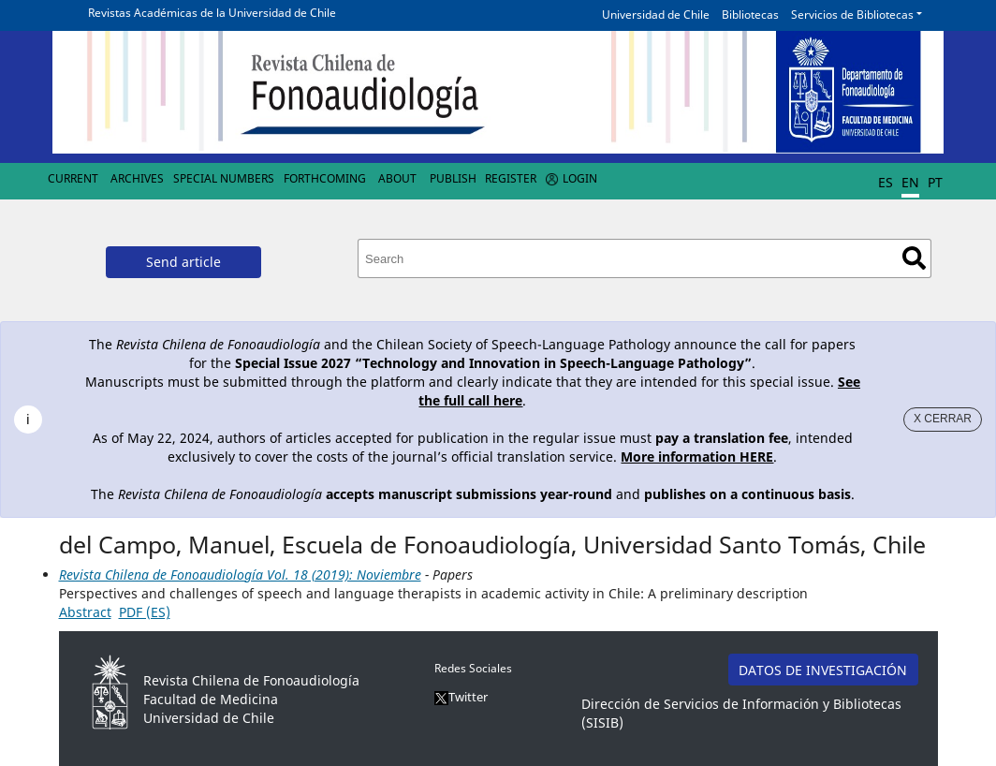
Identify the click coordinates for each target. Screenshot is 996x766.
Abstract (85, 612)
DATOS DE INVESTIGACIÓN (823, 670)
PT (935, 182)
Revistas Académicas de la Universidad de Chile (212, 13)
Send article (183, 262)
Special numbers (223, 178)
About (397, 178)
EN (910, 182)
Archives (137, 178)
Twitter (461, 696)
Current (73, 178)
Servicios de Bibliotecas (852, 14)
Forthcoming (325, 178)
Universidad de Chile (656, 14)
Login (580, 178)
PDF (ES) (144, 612)
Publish (453, 178)
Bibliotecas (750, 14)
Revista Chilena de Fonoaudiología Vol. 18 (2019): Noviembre (240, 574)
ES (885, 182)
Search (914, 258)
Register (510, 178)
